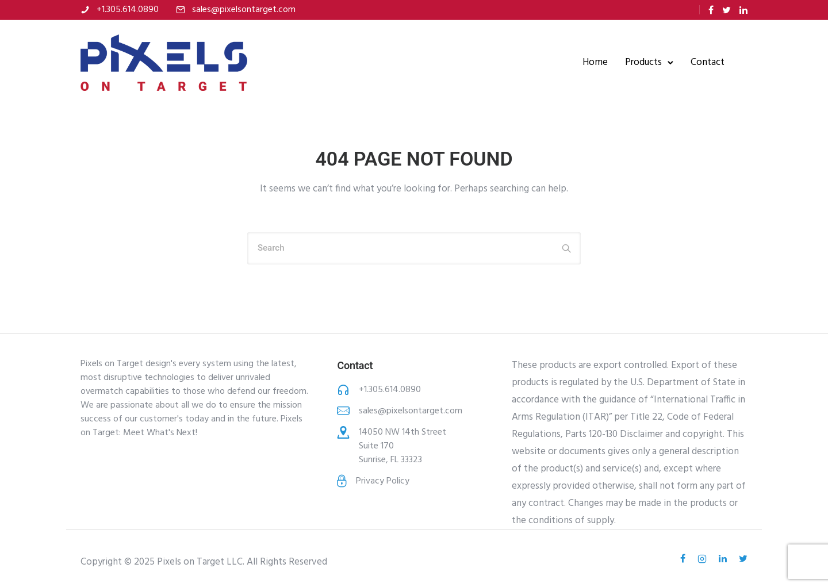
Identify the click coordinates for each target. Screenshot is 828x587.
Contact (707, 62)
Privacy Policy (382, 481)
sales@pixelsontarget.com (244, 9)
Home (595, 62)
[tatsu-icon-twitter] (726, 10)
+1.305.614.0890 (128, 9)
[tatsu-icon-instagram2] (703, 559)
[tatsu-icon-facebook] (711, 10)
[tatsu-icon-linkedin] (743, 10)
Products (643, 62)
